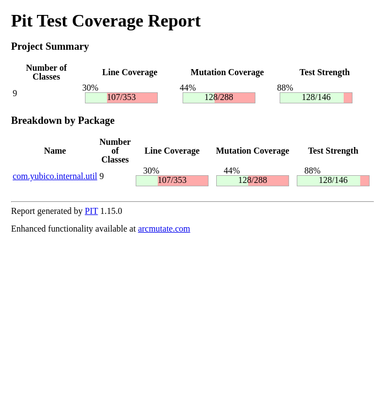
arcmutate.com (164, 228)
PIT (91, 211)
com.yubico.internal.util (55, 176)
